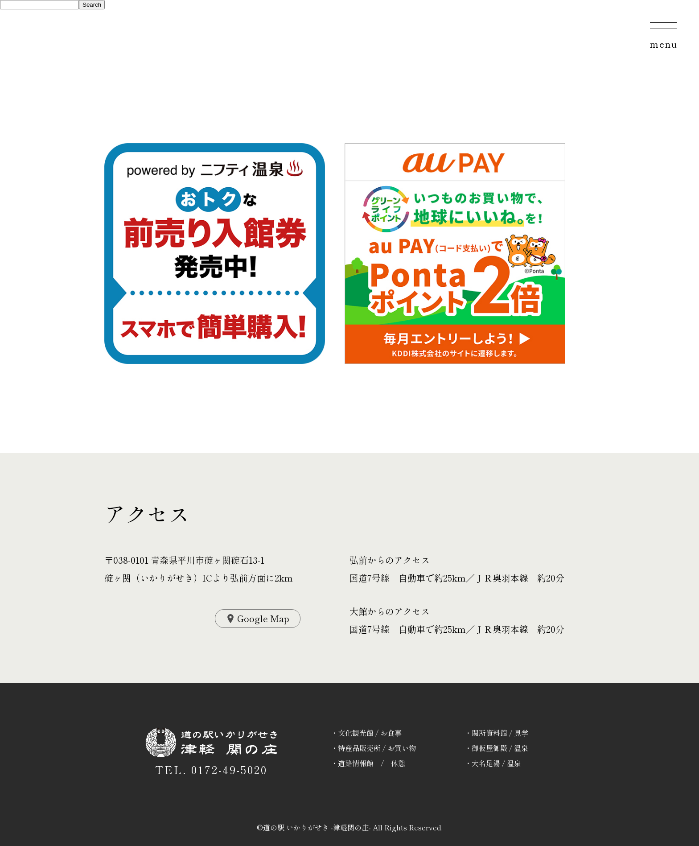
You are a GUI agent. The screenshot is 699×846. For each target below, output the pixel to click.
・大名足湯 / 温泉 (493, 763)
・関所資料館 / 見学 (496, 732)
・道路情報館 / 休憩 (368, 763)
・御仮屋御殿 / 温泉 (496, 748)
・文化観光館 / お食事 (366, 732)
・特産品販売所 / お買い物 (373, 748)
